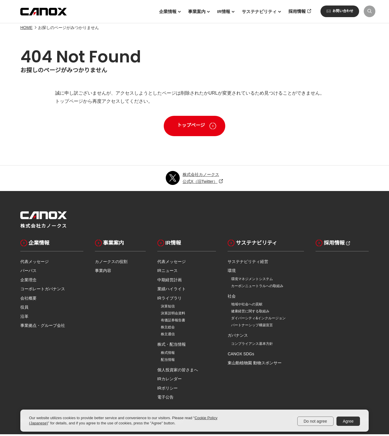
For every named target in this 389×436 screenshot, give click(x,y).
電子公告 (165, 399)
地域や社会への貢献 (246, 306)
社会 (232, 298)
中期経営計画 (169, 281)
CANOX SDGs (241, 355)
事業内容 (103, 272)
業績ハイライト (171, 291)
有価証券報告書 (173, 322)
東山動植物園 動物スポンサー (255, 365)
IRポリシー (167, 390)
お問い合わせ (339, 11)
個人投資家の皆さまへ (177, 371)
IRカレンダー (169, 381)
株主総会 (168, 329)
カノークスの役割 (111, 263)
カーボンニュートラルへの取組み (257, 288)
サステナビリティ (252, 244)
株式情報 (168, 354)
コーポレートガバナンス (42, 291)
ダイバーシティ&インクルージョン (258, 320)
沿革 (24, 318)
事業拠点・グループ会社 (42, 327)
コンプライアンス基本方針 (252, 345)
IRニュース (167, 272)
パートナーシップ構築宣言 (252, 327)
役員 (24, 309)
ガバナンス (238, 337)
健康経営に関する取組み (250, 313)
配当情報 (168, 361)
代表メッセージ (34, 263)
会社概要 (28, 300)
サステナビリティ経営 (248, 263)
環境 (232, 272)
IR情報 (169, 244)
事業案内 (109, 244)
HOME (26, 29)
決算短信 (168, 308)
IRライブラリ (169, 300)
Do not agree (315, 421)
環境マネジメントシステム (252, 281)
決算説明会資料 (173, 315)
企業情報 (34, 244)
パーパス (28, 272)
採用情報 (330, 244)
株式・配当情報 (171, 346)
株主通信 (168, 336)
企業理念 (28, 281)
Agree (348, 421)
